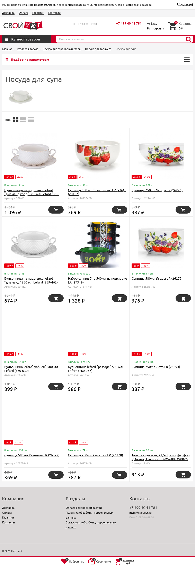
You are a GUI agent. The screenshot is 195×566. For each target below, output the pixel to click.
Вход (154, 23)
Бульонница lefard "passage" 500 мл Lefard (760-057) (95, 368)
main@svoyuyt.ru (140, 512)
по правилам (38, 4)
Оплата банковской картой (84, 507)
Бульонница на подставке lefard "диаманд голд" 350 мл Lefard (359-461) (31, 194)
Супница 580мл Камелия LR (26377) (31, 455)
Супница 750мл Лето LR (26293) (156, 367)
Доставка (8, 12)
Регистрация (155, 28)
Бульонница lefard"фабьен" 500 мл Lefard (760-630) (31, 368)
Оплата (23, 12)
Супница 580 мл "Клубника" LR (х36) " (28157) (97, 192)
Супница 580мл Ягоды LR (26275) (157, 278)
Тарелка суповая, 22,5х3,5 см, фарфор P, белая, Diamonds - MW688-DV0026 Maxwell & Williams (160, 459)
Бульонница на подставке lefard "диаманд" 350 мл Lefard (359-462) (31, 280)
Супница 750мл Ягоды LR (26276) (157, 190)
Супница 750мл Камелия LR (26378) (95, 455)
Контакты (54, 12)
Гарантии (38, 12)
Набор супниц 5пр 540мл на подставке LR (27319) (97, 280)
